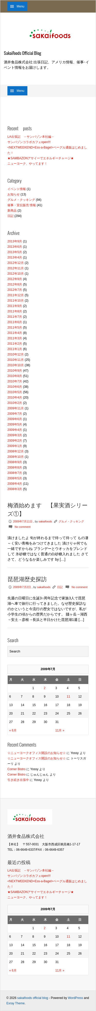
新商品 (12, 210)
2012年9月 (14, 279)
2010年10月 (15, 365)
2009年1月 (14, 446)
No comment (22, 526)
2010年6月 (14, 387)
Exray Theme (15, 1003)
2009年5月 (14, 424)
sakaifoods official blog (32, 998)
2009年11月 (15, 408)
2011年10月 (15, 300)
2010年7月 (14, 381)
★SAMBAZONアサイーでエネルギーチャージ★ (40, 158)
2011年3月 (14, 338)
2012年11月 (15, 268)
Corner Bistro (16, 769)
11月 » (59, 730)
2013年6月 (14, 247)
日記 (10, 216)
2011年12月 (15, 295)
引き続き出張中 (18, 780)
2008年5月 (14, 478)
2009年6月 (14, 419)
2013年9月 (14, 241)
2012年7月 (14, 290)
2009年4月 (14, 430)
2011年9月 (14, 306)
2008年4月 (14, 483)
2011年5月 (14, 327)
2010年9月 (14, 370)
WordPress (75, 998)
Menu (20, 6)
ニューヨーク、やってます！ (27, 163)
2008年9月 (14, 462)
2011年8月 (14, 311)
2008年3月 (14, 489)
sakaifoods (45, 521)
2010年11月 (15, 360)
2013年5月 (14, 252)
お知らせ (13, 194)
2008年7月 (14, 473)
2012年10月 (15, 273)
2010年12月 (15, 354)
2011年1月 (14, 349)
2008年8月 (14, 467)
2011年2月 (14, 343)
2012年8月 (14, 284)
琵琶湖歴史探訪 (27, 579)
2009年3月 (14, 435)
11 (68, 696)
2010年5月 (14, 392)
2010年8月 (14, 376)
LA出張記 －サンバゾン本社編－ (30, 136)
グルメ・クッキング (21, 200)
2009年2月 (14, 440)
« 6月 (13, 730)
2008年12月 (15, 451)
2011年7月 (14, 317)
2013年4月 (14, 257)
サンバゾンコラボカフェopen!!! (29, 142)
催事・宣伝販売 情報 (21, 205)
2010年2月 (14, 403)
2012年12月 (15, 263)
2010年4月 (14, 397)
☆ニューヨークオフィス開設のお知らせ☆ (36, 753)
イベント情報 (16, 189)
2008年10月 (15, 457)
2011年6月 (14, 322)
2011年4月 (14, 333)
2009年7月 (14, 413)
